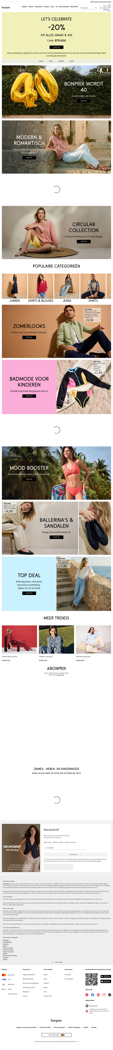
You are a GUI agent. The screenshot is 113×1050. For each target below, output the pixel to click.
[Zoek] (96, 8)
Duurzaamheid (69, 979)
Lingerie (5, 959)
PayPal (10, 989)
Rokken (5, 946)
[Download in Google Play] (105, 977)
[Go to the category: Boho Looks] (56, 147)
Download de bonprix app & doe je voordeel (98, 969)
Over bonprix (68, 969)
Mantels (5, 954)
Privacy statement (59, 1027)
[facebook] (92, 994)
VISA (9, 979)
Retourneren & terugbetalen (31, 983)
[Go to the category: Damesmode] (56, 37)
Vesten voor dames (8, 952)
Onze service (26, 969)
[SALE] (52, 7)
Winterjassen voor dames (10, 955)
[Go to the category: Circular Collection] (56, 232)
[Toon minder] (56, 962)
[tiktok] (109, 994)
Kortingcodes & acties (29, 988)
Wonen (72, 61)
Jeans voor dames (8, 948)
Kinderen (61, 61)
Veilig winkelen (95, 1006)
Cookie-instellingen (74, 1027)
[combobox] (87, 8)
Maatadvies (26, 992)
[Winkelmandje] (109, 8)
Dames (41, 61)
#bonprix (56, 668)
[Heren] (30, 7)
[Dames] (24, 7)
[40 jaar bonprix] (62, 7)
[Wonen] (46, 7)
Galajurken (6, 940)
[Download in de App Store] (105, 982)
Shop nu (56, 47)
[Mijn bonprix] (101, 8)
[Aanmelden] (75, 854)
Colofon (85, 1027)
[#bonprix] (74, 7)
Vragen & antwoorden (29, 975)
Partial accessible (45, 1027)
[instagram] (104, 994)
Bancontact (11, 984)
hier (75, 861)
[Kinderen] (38, 7)
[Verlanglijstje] (105, 8)
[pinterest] (86, 994)
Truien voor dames (8, 950)
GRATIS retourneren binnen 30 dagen (100, 2)
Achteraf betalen (12, 994)
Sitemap (93, 1027)
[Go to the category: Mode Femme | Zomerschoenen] (56, 528)
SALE (45, 992)
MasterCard (11, 975)
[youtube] (98, 994)
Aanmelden (75, 855)
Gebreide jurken (7, 942)
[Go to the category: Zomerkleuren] (56, 473)
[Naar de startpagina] (11, 7)
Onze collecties (48, 969)
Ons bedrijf (68, 975)
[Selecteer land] (56, 1035)
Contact (25, 996)
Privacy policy (97, 861)
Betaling (4, 969)
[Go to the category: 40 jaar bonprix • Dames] (56, 92)
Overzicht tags (48, 996)
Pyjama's (5, 957)
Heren (51, 61)
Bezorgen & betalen (28, 979)
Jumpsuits (6, 944)
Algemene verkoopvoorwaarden (27, 1027)
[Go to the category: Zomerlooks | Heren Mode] (56, 331)
